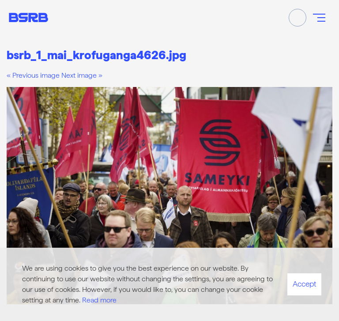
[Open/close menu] (319, 17)
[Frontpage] (28, 17)
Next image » (81, 75)
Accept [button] (304, 283)
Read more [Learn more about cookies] (99, 300)
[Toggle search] (297, 17)
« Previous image (33, 75)
